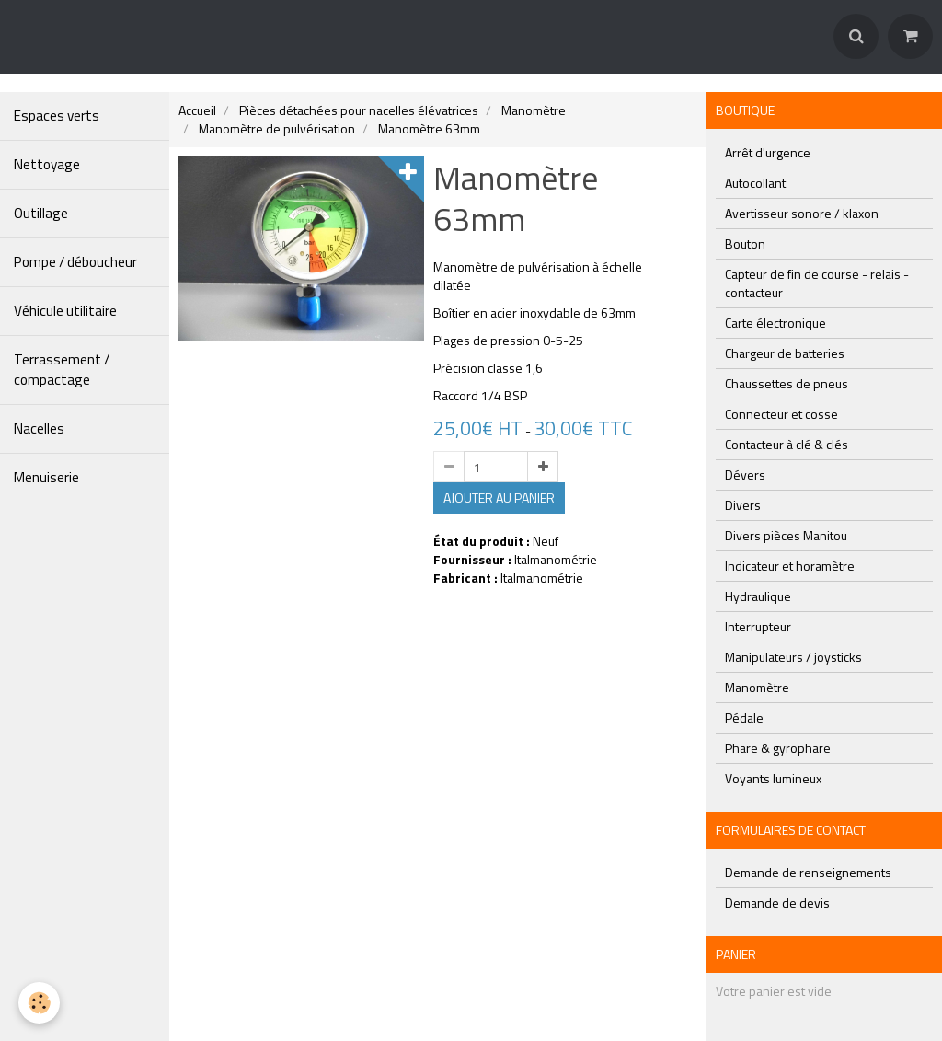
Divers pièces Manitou (786, 535)
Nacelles (39, 428)
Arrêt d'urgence (767, 152)
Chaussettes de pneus (786, 383)
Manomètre (533, 110)
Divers (743, 505)
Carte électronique (775, 322)
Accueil (197, 110)
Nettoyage (47, 164)
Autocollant (755, 182)
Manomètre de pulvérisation (277, 128)
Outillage (41, 213)
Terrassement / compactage (61, 369)
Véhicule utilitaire (65, 310)
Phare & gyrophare (778, 748)
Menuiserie (46, 477)
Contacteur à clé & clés (786, 444)
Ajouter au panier (499, 497)
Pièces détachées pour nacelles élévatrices (358, 110)
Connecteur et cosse (781, 413)
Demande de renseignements (808, 872)
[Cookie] (39, 1003)
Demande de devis (777, 902)
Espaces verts (56, 115)
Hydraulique (758, 596)
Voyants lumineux (773, 778)
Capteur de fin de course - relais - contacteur (817, 283)
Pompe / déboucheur (75, 261)
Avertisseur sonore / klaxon (802, 213)
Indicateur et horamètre (790, 565)
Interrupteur (758, 626)
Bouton (745, 243)
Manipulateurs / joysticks (793, 656)
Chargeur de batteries (784, 353)
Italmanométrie (555, 559)
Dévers (745, 474)
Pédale (744, 717)
